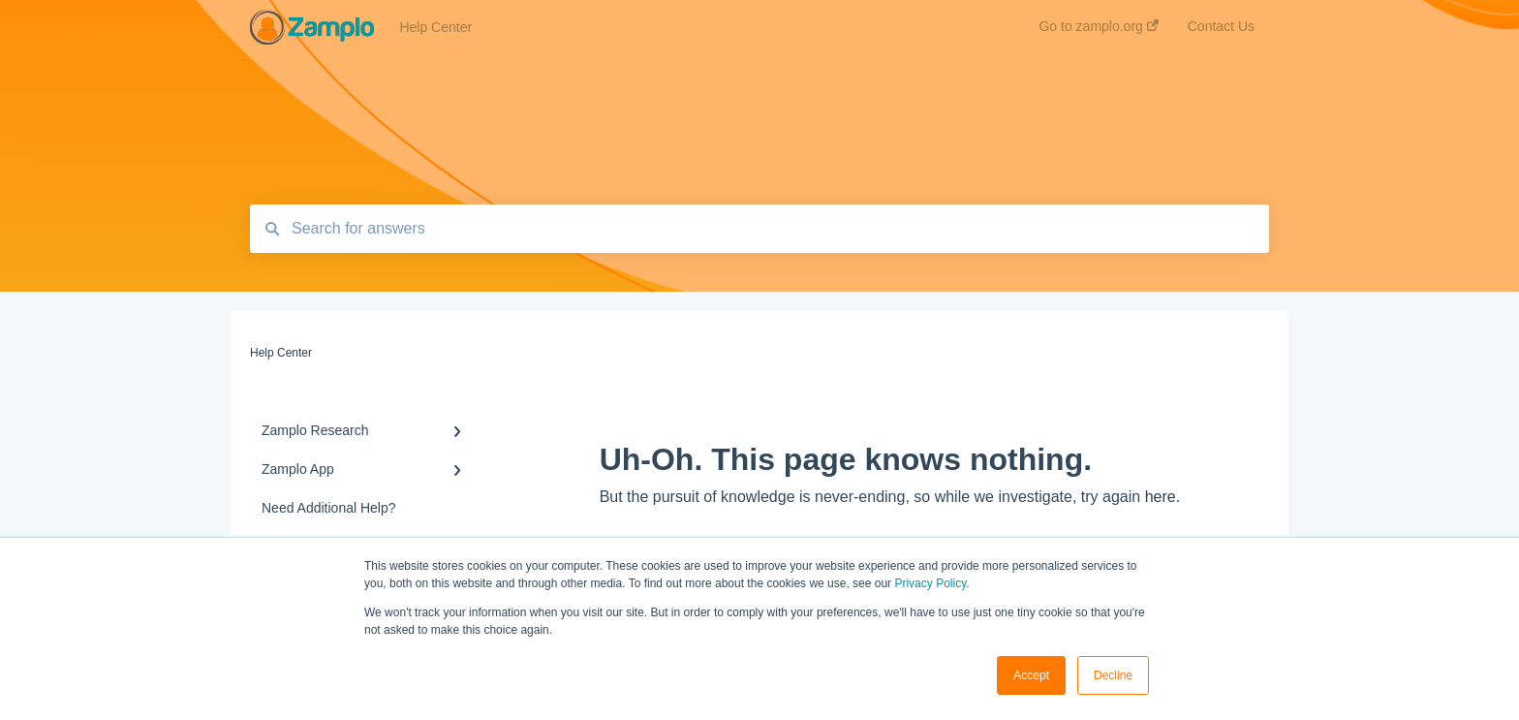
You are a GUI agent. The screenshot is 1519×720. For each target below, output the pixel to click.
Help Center (435, 27)
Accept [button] (1031, 675)
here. (1162, 496)
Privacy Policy (930, 583)
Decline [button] (1113, 675)
